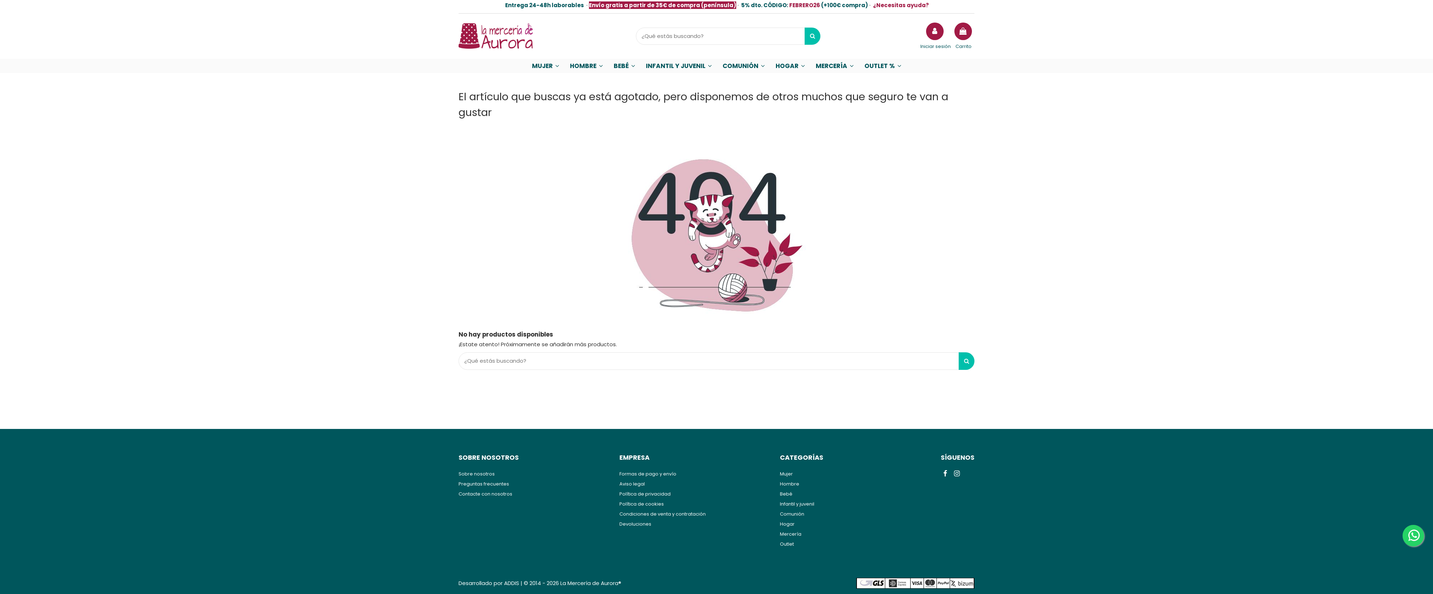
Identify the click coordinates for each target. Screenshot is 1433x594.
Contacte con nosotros (485, 494)
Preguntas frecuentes (484, 483)
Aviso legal (632, 483)
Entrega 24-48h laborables (544, 5)
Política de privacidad (645, 494)
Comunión (792, 514)
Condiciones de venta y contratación (662, 514)
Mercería (790, 534)
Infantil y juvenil (797, 504)
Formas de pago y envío (647, 473)
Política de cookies (641, 504)
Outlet (787, 544)
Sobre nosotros (477, 473)
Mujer (786, 473)
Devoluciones (635, 524)
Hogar (787, 524)
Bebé (786, 494)
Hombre (789, 483)
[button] (546, 66)
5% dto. (764, 5)
